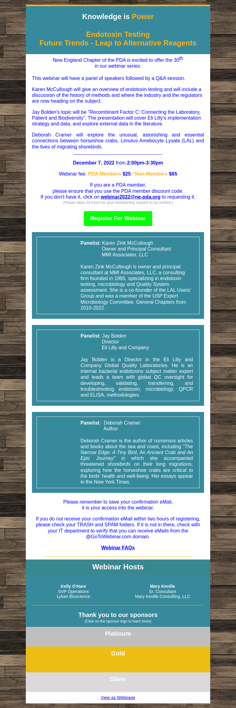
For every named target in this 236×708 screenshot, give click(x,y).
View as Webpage (118, 697)
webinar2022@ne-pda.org (130, 197)
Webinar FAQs (118, 547)
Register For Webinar (118, 218)
